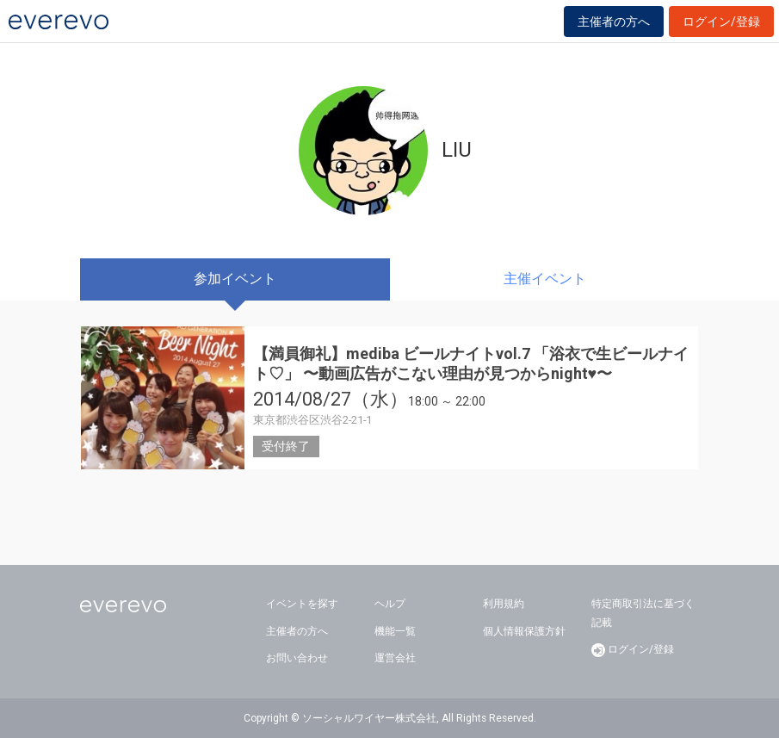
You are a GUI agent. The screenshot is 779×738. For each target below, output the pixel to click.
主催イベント (545, 278)
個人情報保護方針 (524, 631)
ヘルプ (389, 604)
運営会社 (395, 658)
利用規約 (503, 604)
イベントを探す (302, 604)
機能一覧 (395, 631)
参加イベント (235, 278)
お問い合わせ (297, 658)
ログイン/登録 (721, 21)
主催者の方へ (614, 21)
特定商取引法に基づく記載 (643, 613)
